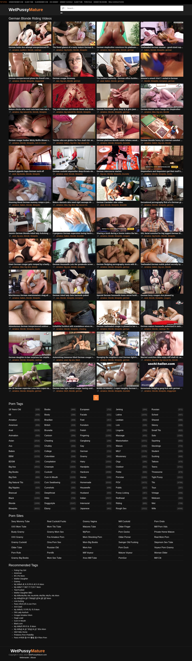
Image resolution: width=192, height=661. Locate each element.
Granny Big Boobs (100, 2)
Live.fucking (19, 601)
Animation (24, 435)
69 (24, 414)
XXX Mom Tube (18, 527)
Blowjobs (24, 508)
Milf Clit (157, 558)
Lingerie (132, 430)
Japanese (96, 508)
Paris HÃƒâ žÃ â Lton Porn (25, 604)
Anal (24, 430)
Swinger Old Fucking (128, 542)
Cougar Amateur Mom (23, 615)
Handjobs (96, 466)
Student (167, 451)
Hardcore (96, 472)
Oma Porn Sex (54, 542)
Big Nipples (24, 487)
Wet (167, 503)
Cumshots (60, 487)
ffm (168, 329)
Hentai (96, 477)
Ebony (60, 508)
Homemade (96, 482)
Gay (96, 446)
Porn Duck (124, 547)
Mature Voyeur (125, 553)
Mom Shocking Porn (92, 537)
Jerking (132, 409)
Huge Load (18, 618)
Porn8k (50, 553)
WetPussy (26, 9)
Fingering (96, 435)
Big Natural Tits (24, 482)
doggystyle (39, 81)
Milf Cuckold (124, 521)
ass (57, 81)
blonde (30, 50)
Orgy (132, 461)
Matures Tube (89, 527)
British (60, 425)
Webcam (167, 498)
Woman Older (160, 553)
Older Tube (78, 2)
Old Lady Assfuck (21, 612)
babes (146, 50)
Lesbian (132, 420)
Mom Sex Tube (54, 558)
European (96, 409)
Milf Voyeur (88, 553)
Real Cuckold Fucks (116, 2)
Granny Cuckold (66, 2)
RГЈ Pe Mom (19, 576)
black (78, 360)
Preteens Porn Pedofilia (24, 635)
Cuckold (60, 472)
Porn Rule (88, 2)
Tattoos (167, 461)
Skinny (167, 425)
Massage (132, 435)
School (167, 414)
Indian (96, 498)
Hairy (96, 461)
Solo (167, 435)
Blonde (24, 503)
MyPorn (86, 532)
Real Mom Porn (161, 537)
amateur (15, 50)
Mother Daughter (21, 579)
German (96, 451)
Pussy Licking (132, 493)
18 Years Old (24, 409)
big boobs (68, 50)
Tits (167, 482)
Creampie (60, 466)
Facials (96, 414)
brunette (126, 143)
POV (132, 482)
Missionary (132, 456)
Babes (24, 451)
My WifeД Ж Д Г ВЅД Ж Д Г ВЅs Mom (30, 629)
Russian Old (53, 547)
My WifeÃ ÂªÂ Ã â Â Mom (25, 626)
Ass (24, 446)
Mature (132, 446)
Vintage (167, 493)
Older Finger (124, 527)
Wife (167, 508)
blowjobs (83, 50)
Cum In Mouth (60, 477)
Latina (132, 414)
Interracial (96, 503)
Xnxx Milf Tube (90, 558)
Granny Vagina (90, 521)
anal (102, 81)
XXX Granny (54, 2)
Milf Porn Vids (160, 527)
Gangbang (96, 440)
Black (24, 498)
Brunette (60, 430)
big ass (63, 81)
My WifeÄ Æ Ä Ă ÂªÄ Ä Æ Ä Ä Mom (29, 584)
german (130, 50)
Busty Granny (17, 532)
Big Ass (24, 466)
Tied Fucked (19, 590)
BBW (24, 456)
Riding (132, 503)
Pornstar (132, 477)
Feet (96, 420)
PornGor (123, 558)
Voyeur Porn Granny (164, 547)
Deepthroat (60, 493)
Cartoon (60, 435)
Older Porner (125, 537)
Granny (96, 456)
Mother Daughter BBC (23, 593)
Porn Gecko (124, 532)
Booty (60, 414)
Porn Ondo (159, 521)
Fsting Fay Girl (20, 570)
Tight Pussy (167, 477)
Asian (24, 440)
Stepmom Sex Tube (163, 542)
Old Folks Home (20, 632)
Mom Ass (87, 547)
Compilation (60, 461)
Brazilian (60, 420)
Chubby (60, 446)
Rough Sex (132, 508)
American (24, 425)
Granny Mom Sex (55, 532)
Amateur (24, 420)
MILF (132, 451)
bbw (153, 112)
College (60, 451)
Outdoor (132, 466)
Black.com (18, 624)
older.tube (29, 2)
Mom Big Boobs (90, 542)
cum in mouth (40, 143)
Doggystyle (60, 503)
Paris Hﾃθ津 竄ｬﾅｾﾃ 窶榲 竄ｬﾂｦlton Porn (30, 638)
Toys (167, 487)
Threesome (167, 472)
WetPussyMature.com (38, 655)
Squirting (167, 440)
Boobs (60, 409)
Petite (132, 472)
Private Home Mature (164, 532)
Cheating (60, 440)
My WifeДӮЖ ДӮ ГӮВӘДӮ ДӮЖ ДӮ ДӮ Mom (32, 598)
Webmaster (24, 657)
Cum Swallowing (60, 482)
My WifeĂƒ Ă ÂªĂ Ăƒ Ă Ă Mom (26, 609)
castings (37, 50)
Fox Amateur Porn (55, 537)
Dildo (60, 498)
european (163, 81)
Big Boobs (24, 472)
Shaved (167, 420)
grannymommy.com (16, 2)
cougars (126, 236)
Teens (167, 466)
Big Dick (24, 477)
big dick (73, 143)
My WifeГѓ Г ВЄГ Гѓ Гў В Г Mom (27, 587)
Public (132, 487)
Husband (96, 493)
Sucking (167, 456)
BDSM (24, 461)
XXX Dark (18, 607)
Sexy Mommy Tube (20, 521)
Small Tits (167, 430)
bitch (66, 391)
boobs (169, 174)
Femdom (96, 425)
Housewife (96, 487)
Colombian (60, 456)
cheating (82, 329)
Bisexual (24, 493)
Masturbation (132, 440)
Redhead (132, 498)
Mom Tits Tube (54, 527)
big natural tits (114, 50)
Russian (167, 409)
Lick (132, 425)
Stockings (167, 446)
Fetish (96, 430)
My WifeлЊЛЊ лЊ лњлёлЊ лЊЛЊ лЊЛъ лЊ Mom (36, 595)
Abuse (33, 657)
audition (23, 50)
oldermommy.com (41, 2)
